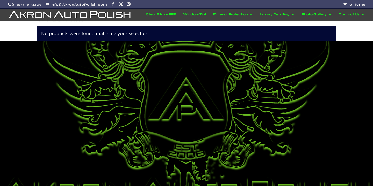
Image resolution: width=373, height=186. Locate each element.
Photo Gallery (314, 15)
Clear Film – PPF (161, 15)
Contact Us (349, 15)
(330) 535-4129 (26, 5)
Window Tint (194, 15)
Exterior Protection (230, 15)
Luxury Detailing (275, 15)
